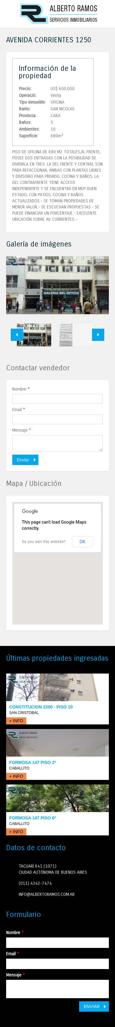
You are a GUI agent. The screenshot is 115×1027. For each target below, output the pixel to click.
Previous (17, 335)
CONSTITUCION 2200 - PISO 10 (41, 706)
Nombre (21, 389)
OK (82, 541)
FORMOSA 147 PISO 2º (32, 762)
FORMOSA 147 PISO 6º (32, 817)
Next (98, 335)
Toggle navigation (11, 14)
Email (18, 409)
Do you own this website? (44, 542)
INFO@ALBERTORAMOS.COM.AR (47, 894)
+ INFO (16, 720)
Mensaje (21, 430)
